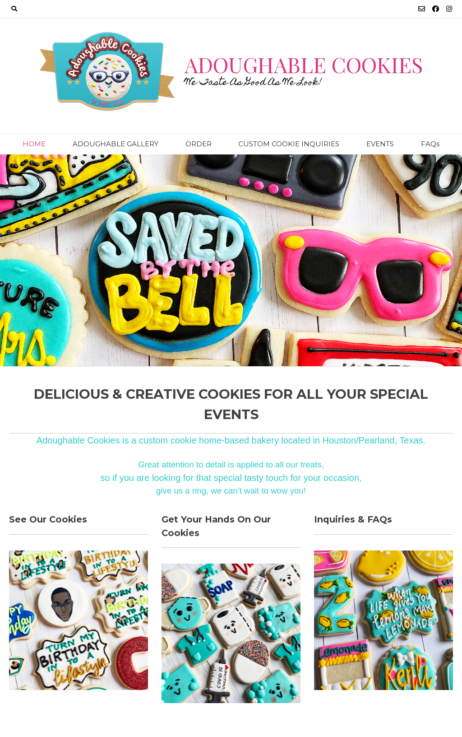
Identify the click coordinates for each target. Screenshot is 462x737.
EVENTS (380, 144)
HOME (34, 144)
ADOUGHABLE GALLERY (115, 144)
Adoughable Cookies (304, 64)
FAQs (430, 144)
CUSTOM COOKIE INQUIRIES (288, 144)
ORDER (198, 144)
